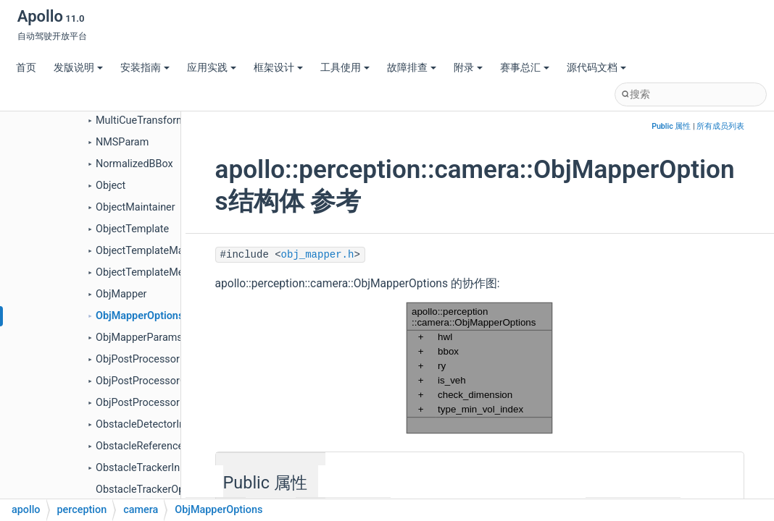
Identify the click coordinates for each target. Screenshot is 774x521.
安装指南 (145, 68)
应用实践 (211, 68)
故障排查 (411, 68)
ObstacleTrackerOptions (151, 489)
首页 (26, 68)
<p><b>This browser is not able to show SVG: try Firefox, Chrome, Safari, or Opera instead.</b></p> (479, 368)
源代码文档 (596, 68)
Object (110, 185)
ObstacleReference (139, 446)
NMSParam (122, 142)
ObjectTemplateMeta (144, 272)
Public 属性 (671, 126)
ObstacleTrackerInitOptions (159, 468)
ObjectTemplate (132, 229)
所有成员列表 (720, 126)
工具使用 (345, 68)
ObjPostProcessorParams (155, 403)
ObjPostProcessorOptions (156, 381)
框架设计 (278, 68)
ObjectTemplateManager (153, 251)
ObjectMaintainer (135, 207)
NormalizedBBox (134, 164)
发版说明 (78, 68)
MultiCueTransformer (145, 120)
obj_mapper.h (317, 254)
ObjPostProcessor (138, 359)
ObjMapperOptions (139, 316)
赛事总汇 (524, 68)
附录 (468, 68)
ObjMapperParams (139, 337)
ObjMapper (121, 294)
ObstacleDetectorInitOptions (161, 424)
